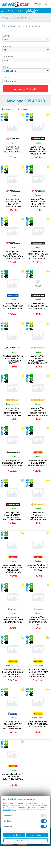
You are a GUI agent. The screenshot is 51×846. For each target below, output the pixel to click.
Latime (6, 35)
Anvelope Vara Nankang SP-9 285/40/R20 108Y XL (13, 149)
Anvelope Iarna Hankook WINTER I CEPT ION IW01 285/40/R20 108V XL (13, 516)
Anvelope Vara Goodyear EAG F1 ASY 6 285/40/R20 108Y (13, 306)
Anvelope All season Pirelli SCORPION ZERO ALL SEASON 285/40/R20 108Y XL (12, 673)
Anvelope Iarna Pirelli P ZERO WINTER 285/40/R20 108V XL (12, 776)
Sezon (5, 67)
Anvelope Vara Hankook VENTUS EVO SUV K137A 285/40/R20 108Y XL (37, 255)
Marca (5, 77)
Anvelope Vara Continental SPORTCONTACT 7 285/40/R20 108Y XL (38, 359)
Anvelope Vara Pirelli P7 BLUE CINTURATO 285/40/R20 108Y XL (38, 724)
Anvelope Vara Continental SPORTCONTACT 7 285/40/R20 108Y (12, 412)
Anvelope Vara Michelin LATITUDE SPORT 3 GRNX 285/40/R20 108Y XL (13, 725)
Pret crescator (8, 109)
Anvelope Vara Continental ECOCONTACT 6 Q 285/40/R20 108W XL (38, 412)
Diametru (7, 56)
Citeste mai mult (9, 811)
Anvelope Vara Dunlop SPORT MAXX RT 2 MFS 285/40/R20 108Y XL (13, 359)
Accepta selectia (14, 835)
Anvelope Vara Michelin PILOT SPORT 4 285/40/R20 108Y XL (12, 621)
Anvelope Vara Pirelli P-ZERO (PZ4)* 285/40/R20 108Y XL (38, 463)
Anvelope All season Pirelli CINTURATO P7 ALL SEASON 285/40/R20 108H (38, 673)
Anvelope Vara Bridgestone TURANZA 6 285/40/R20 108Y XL (12, 464)
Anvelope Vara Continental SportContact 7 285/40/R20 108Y (38, 516)
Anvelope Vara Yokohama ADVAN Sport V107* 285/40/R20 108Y (38, 203)
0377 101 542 (13, 11)
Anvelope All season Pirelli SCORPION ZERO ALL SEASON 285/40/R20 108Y (12, 569)
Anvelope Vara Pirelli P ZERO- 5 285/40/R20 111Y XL (37, 567)
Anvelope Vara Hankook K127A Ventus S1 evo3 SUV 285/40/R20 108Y (37, 150)
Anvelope (5, 18)
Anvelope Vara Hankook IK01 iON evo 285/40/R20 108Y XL (37, 306)
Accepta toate (37, 835)
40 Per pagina (23, 109)
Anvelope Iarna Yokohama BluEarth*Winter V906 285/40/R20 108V (13, 255)
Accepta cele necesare (25, 840)
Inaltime (7, 46)
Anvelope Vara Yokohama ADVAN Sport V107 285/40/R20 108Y (12, 203)
